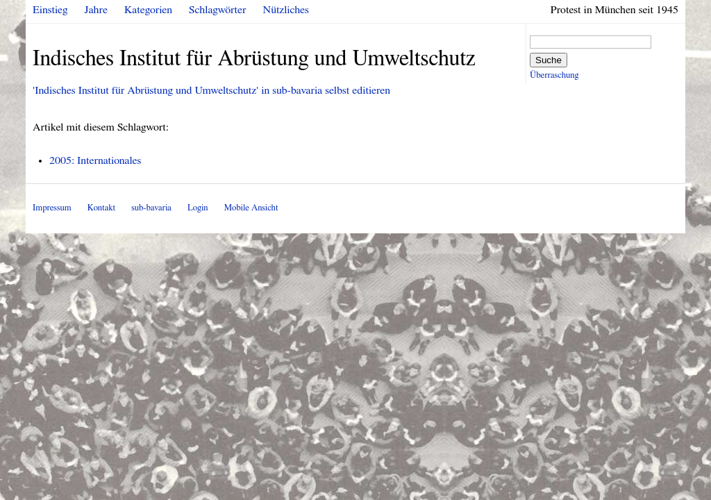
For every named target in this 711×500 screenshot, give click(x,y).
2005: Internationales (95, 160)
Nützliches (286, 9)
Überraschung (554, 75)
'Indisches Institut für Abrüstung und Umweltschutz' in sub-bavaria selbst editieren (211, 90)
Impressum (52, 207)
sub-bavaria (151, 207)
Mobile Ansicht (251, 207)
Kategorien (148, 9)
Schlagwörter (217, 9)
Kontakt (101, 207)
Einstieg (50, 9)
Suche (548, 60)
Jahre (96, 9)
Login (197, 207)
